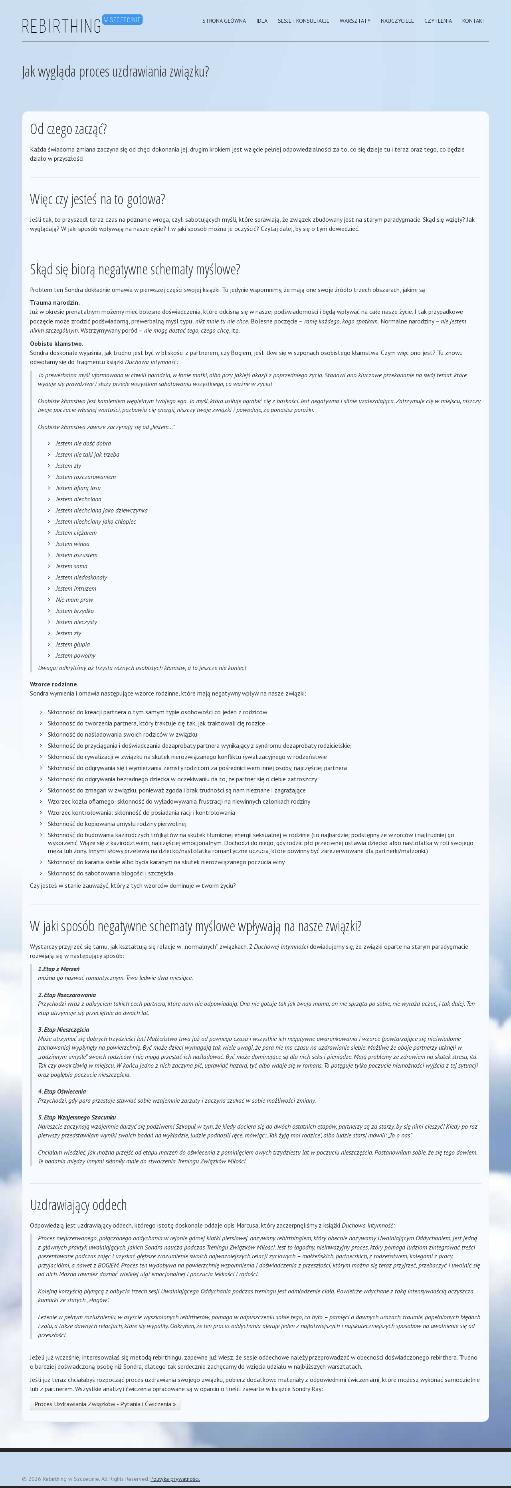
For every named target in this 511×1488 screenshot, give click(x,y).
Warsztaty (355, 20)
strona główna (224, 20)
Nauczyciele (397, 20)
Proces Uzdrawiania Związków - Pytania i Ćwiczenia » (105, 1404)
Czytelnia (438, 20)
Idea (261, 20)
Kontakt (474, 20)
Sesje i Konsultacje (303, 20)
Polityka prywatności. (175, 1478)
